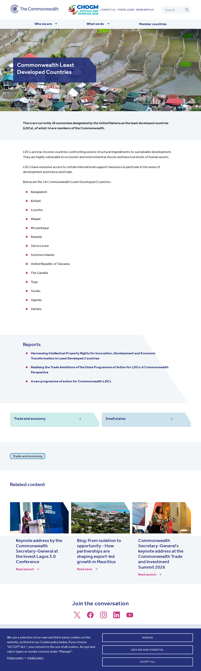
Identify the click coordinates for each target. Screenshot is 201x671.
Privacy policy (15, 656)
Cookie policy (35, 656)
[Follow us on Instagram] (103, 617)
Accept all (147, 661)
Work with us (145, 9)
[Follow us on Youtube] (129, 617)
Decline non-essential (147, 648)
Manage (147, 635)
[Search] (176, 10)
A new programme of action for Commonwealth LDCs (71, 381)
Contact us (108, 9)
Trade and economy (27, 456)
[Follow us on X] (77, 617)
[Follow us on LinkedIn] (116, 617)
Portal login (126, 9)
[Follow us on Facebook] (90, 617)
